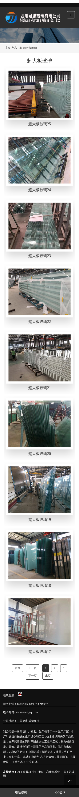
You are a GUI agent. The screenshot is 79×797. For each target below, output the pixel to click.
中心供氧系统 (52, 771)
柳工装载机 (24, 771)
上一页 (32, 668)
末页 (48, 675)
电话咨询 (19, 792)
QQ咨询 (59, 792)
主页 (8, 47)
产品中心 (16, 47)
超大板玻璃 (30, 47)
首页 (17, 668)
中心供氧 (37, 771)
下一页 (32, 675)
